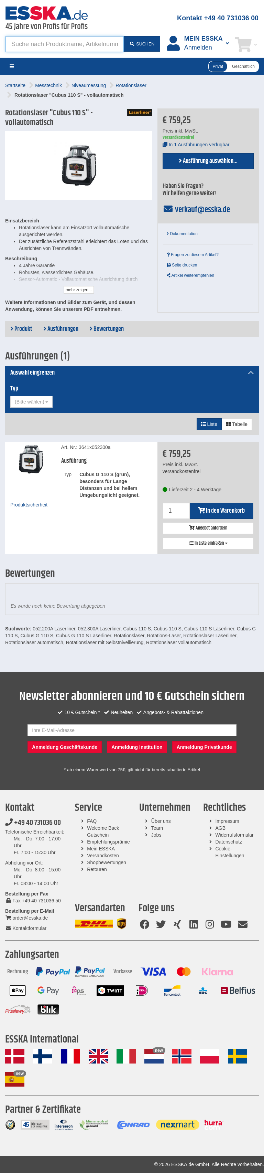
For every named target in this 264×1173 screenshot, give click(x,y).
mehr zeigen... (79, 289)
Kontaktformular (25, 928)
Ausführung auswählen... (208, 161)
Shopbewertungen (106, 862)
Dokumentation (182, 233)
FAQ (92, 821)
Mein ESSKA (101, 848)
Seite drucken (182, 265)
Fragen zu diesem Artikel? (193, 254)
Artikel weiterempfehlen (190, 275)
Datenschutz (228, 842)
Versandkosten (103, 855)
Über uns (161, 821)
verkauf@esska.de (196, 209)
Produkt (21, 329)
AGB (220, 828)
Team (157, 828)
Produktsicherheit (28, 504)
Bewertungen (106, 329)
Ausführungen (60, 329)
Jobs (156, 835)
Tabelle (237, 424)
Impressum (227, 821)
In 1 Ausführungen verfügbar (196, 144)
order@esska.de (26, 918)
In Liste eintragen (208, 543)
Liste (209, 424)
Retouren (97, 869)
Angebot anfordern (208, 528)
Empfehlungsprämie (108, 842)
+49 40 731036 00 (33, 823)
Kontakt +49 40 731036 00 (217, 18)
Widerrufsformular (234, 835)
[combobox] (31, 402)
